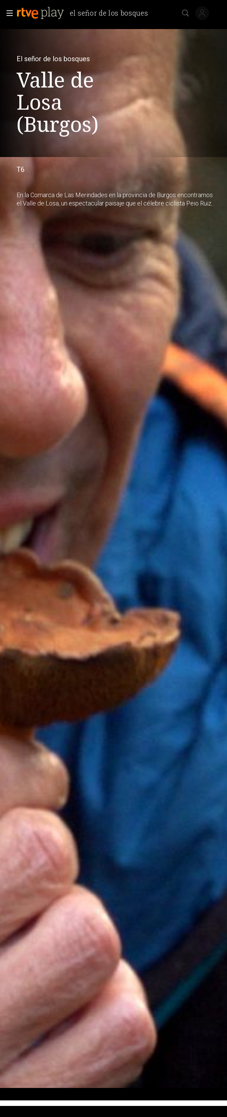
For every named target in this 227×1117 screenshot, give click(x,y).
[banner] (85, 13)
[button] (7, 13)
